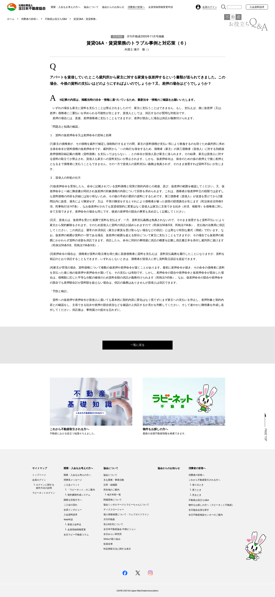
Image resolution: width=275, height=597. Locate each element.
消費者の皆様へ (136, 7)
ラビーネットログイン (43, 493)
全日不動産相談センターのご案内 (206, 514)
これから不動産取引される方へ (204, 480)
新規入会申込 (74, 524)
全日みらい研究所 (112, 534)
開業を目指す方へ (73, 500)
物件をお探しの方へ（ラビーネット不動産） (211, 505)
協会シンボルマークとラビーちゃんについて (126, 504)
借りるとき (198, 484)
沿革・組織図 (110, 484)
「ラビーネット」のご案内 (81, 489)
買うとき (196, 490)
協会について (91, 7)
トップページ (39, 475)
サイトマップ (39, 468)
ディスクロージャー (113, 509)
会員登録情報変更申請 (160, 7)
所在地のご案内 (111, 489)
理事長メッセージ (73, 480)
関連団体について (112, 499)
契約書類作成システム (79, 494)
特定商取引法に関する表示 (117, 549)
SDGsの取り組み (111, 539)
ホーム (10, 19)
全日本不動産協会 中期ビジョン (119, 529)
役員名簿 (108, 544)
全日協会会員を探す (199, 510)
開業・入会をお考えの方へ (65, 7)
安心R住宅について (113, 524)
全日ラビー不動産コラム (76, 534)
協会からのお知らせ (113, 7)
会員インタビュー (73, 509)
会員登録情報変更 (77, 529)
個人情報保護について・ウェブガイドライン (126, 514)
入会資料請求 (257, 7)
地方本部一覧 (114, 494)
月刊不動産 (109, 519)
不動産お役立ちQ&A (56, 19)
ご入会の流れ (70, 504)
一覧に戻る (137, 345)
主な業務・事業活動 (113, 480)
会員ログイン (39, 480)
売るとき (196, 495)
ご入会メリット (72, 484)
